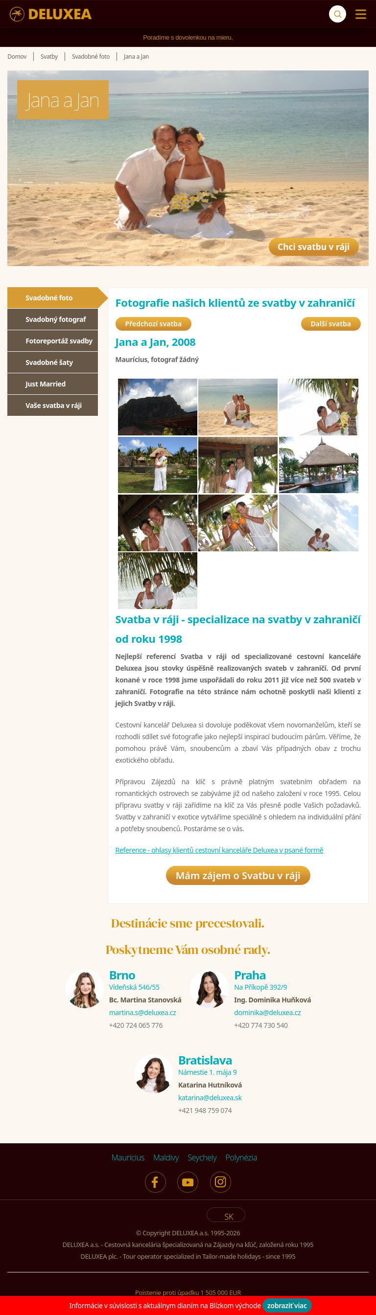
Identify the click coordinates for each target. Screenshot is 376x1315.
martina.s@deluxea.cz (142, 1012)
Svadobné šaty (49, 362)
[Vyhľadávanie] (337, 14)
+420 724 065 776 (136, 1025)
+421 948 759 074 (205, 1110)
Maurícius (128, 1157)
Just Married (45, 383)
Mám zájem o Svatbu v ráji (238, 875)
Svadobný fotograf (55, 319)
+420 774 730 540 (260, 1025)
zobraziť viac (287, 1305)
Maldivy (166, 1157)
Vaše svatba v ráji (53, 405)
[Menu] (358, 14)
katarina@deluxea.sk (210, 1097)
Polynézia (241, 1157)
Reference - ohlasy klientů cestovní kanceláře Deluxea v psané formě (220, 850)
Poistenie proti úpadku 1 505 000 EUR (188, 1292)
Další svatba (331, 323)
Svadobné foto (48, 297)
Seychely (202, 1157)
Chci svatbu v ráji (304, 241)
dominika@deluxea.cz (267, 1012)
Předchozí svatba (153, 323)
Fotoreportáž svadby (59, 340)
